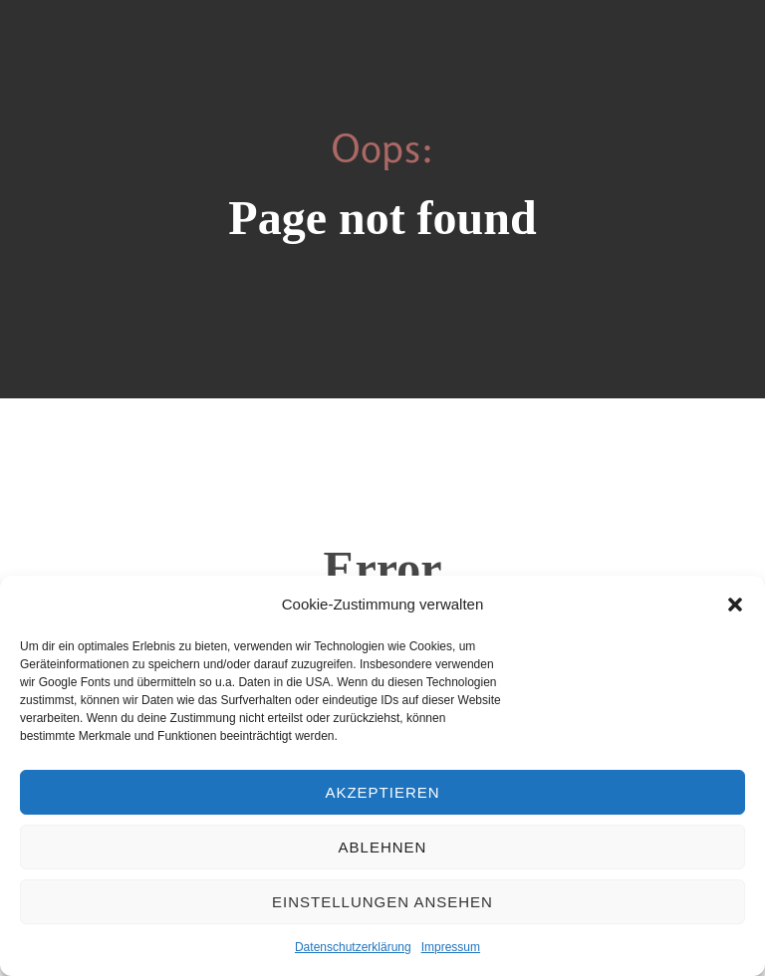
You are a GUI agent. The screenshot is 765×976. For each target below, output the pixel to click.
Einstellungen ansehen (382, 901)
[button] (735, 604)
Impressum (450, 947)
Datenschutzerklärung (353, 947)
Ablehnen (383, 847)
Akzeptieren (382, 792)
